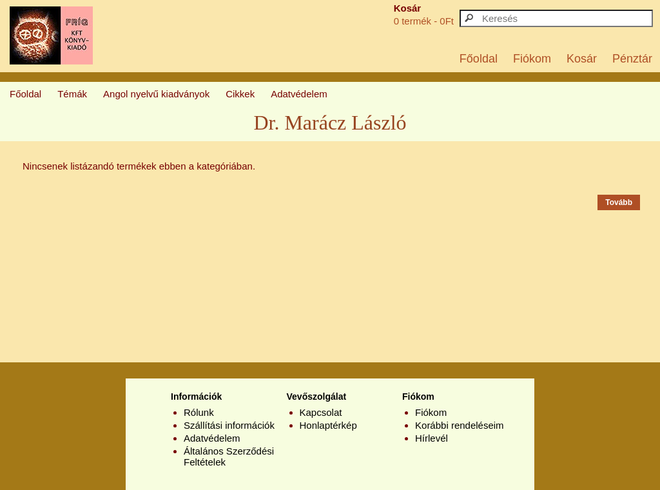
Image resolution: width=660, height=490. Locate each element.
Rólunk (199, 412)
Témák (72, 93)
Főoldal (479, 58)
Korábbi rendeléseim (459, 425)
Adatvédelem (299, 93)
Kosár (582, 58)
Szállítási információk (229, 425)
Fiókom (532, 58)
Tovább (618, 202)
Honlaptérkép (328, 425)
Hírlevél (431, 438)
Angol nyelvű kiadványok (156, 93)
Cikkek (240, 93)
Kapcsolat (321, 412)
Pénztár (632, 58)
